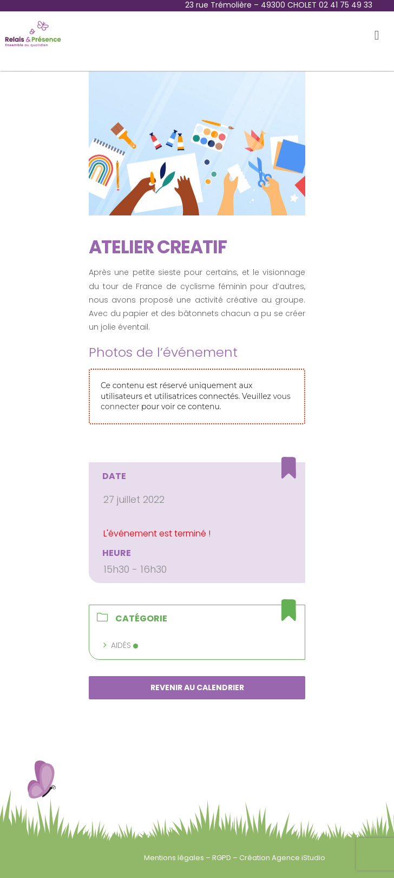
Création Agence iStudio (282, 858)
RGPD (222, 858)
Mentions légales (175, 858)
